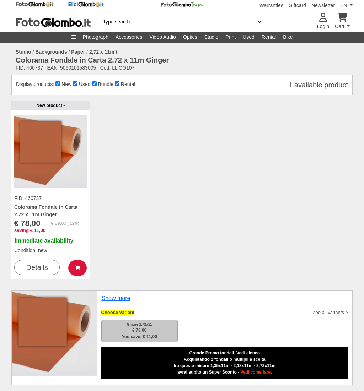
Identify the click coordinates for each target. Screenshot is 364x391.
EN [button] (344, 5)
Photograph (95, 37)
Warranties (271, 5)
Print (230, 37)
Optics (190, 37)
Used (249, 37)
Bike (288, 37)
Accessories (129, 37)
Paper (78, 52)
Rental (269, 37)
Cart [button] (341, 21)
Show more (116, 298)
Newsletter (323, 5)
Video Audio (162, 37)
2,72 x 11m (101, 52)
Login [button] (323, 21)
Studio (211, 37)
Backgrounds (51, 52)
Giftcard (297, 5)
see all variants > (330, 312)
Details (37, 267)
